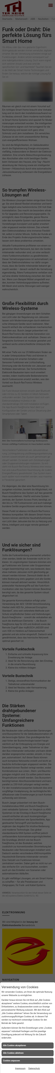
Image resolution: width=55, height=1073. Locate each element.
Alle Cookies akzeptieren (14, 1045)
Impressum (20, 1068)
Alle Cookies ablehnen (13, 1053)
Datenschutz (34, 1068)
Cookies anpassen (11, 1060)
